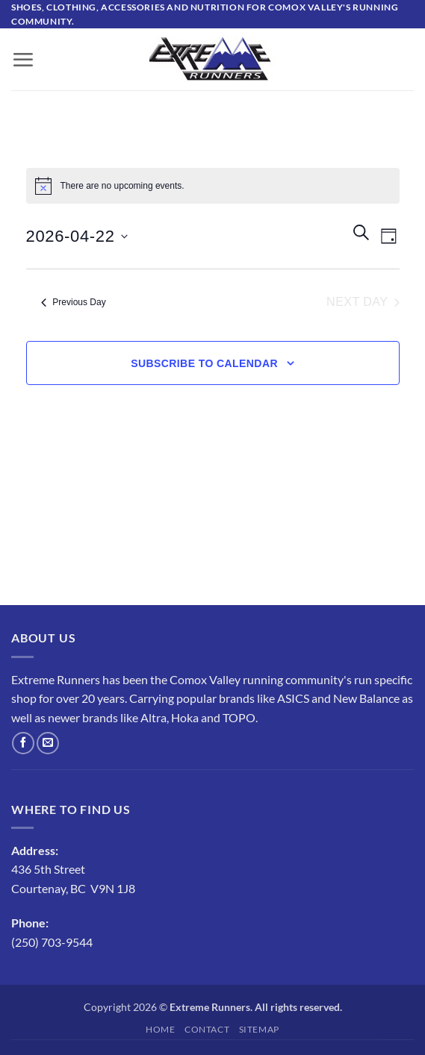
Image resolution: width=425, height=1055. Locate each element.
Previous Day (73, 302)
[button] (22, 59)
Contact (206, 1029)
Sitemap (259, 1029)
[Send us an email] (48, 743)
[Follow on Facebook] (23, 743)
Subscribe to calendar (204, 363)
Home (160, 1029)
